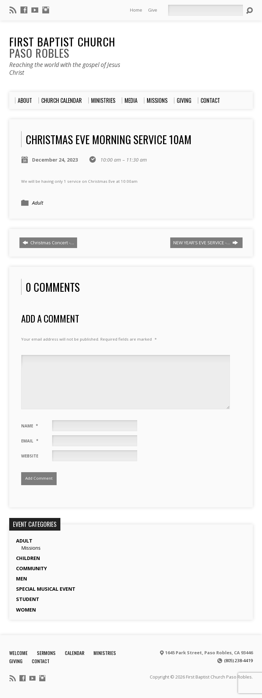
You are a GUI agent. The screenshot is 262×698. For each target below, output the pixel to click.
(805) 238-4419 (238, 660)
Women (26, 609)
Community (31, 568)
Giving (16, 661)
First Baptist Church (62, 47)
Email (29, 440)
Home (136, 10)
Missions (31, 548)
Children (28, 558)
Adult (37, 203)
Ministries (104, 652)
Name (29, 425)
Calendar (74, 652)
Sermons (46, 652)
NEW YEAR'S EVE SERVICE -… (205, 242)
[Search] (205, 10)
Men (21, 578)
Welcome (18, 652)
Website (29, 456)
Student (27, 599)
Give (152, 10)
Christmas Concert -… (48, 242)
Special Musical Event (45, 589)
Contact (40, 661)
